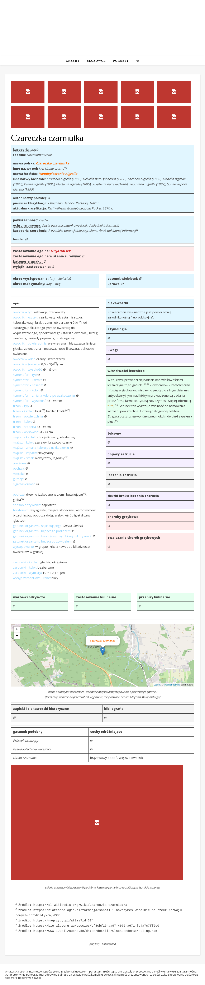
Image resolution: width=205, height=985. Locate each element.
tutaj (111, 406)
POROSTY (121, 60)
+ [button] (16, 630)
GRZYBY (73, 60)
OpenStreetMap (172, 684)
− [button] (16, 636)
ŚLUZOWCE (96, 60)
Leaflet (157, 684)
